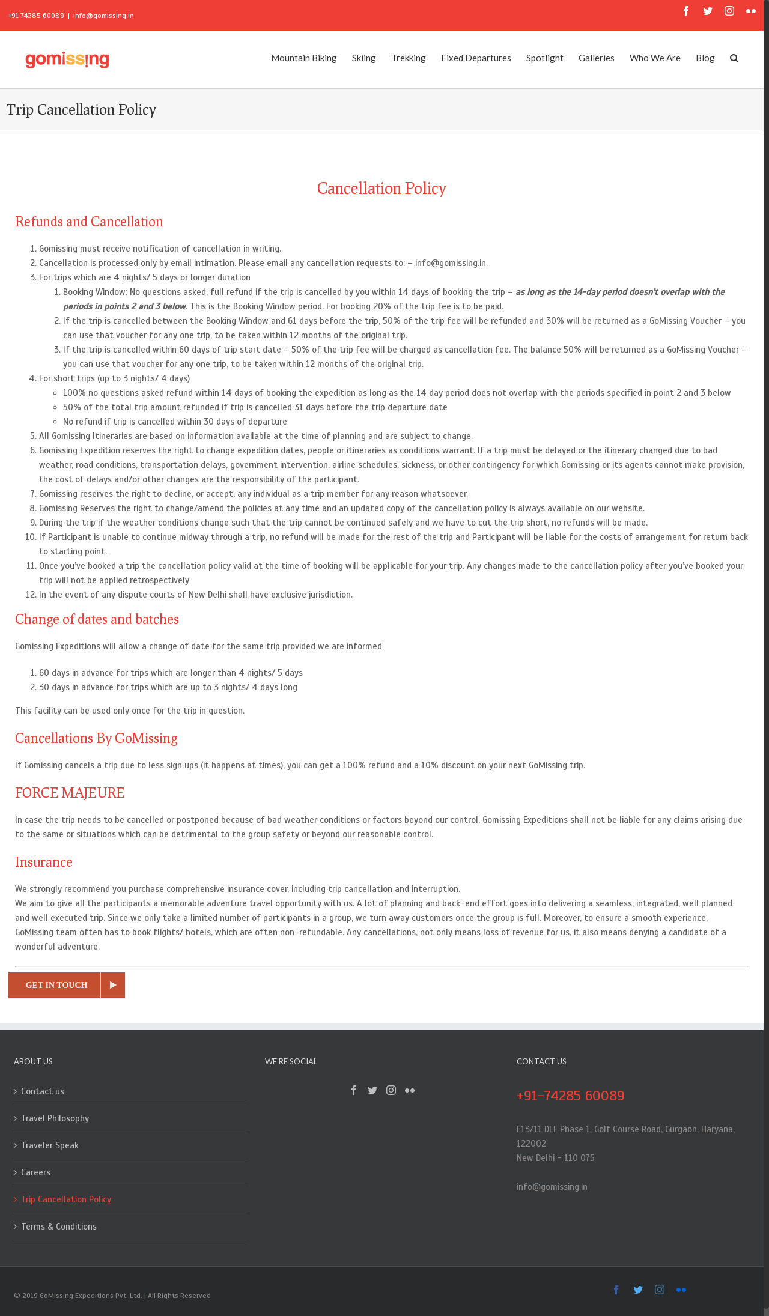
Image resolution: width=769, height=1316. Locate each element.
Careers (35, 1172)
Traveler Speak (50, 1145)
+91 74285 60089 (36, 15)
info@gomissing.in (103, 15)
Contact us (42, 1091)
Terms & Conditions (59, 1226)
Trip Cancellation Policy (66, 1199)
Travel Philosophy (55, 1118)
